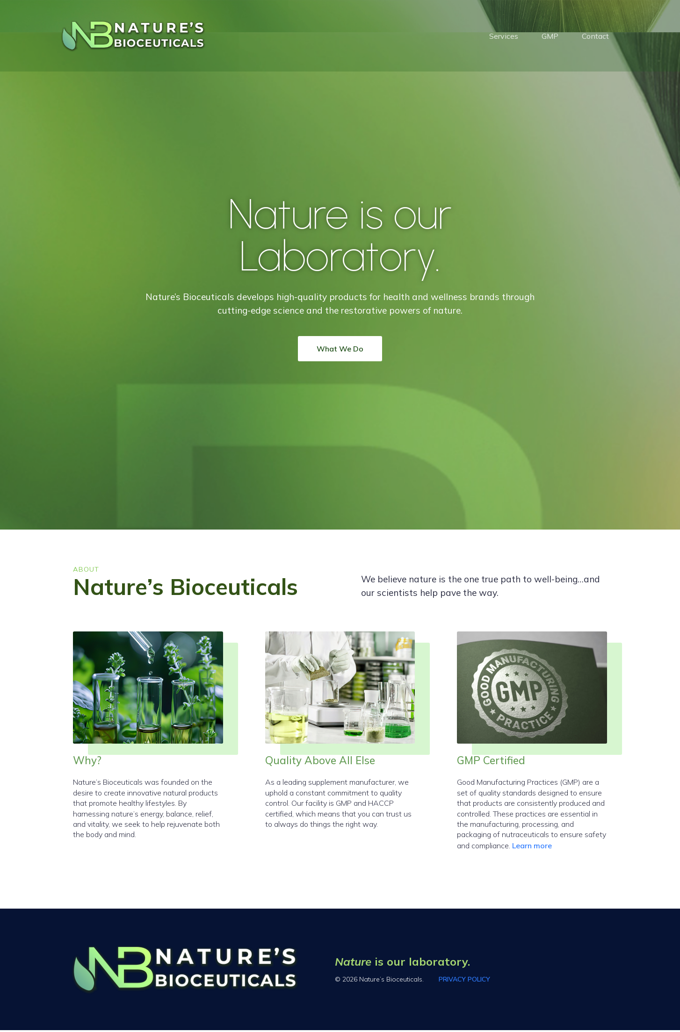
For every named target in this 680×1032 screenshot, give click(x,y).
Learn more (532, 847)
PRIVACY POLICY (464, 981)
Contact (595, 37)
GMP (550, 37)
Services (503, 37)
